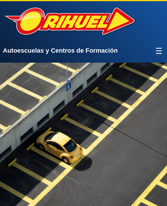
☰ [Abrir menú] (158, 51)
